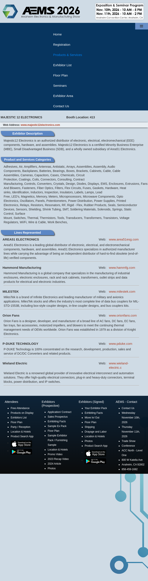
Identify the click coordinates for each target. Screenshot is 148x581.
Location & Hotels (21, 431)
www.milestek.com (122, 291)
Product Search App (22, 436)
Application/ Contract (59, 412)
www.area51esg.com (124, 239)
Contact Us (61, 106)
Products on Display (22, 412)
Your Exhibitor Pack (96, 408)
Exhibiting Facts (57, 421)
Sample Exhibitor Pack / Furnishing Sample (57, 440)
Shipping (90, 426)
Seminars (60, 85)
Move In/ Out (92, 417)
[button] (141, 26)
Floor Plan (60, 75)
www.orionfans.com (123, 315)
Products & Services (67, 55)
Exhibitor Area (63, 96)
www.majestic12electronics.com (40, 124)
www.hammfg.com (122, 267)
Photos (52, 468)
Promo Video (55, 454)
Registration (61, 44)
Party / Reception (20, 426)
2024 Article (54, 463)
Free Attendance (20, 408)
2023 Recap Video (58, 459)
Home (57, 34)
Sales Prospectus (57, 416)
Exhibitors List (19, 417)
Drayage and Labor (96, 431)
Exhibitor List (62, 65)
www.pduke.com (120, 343)
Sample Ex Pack (57, 426)
